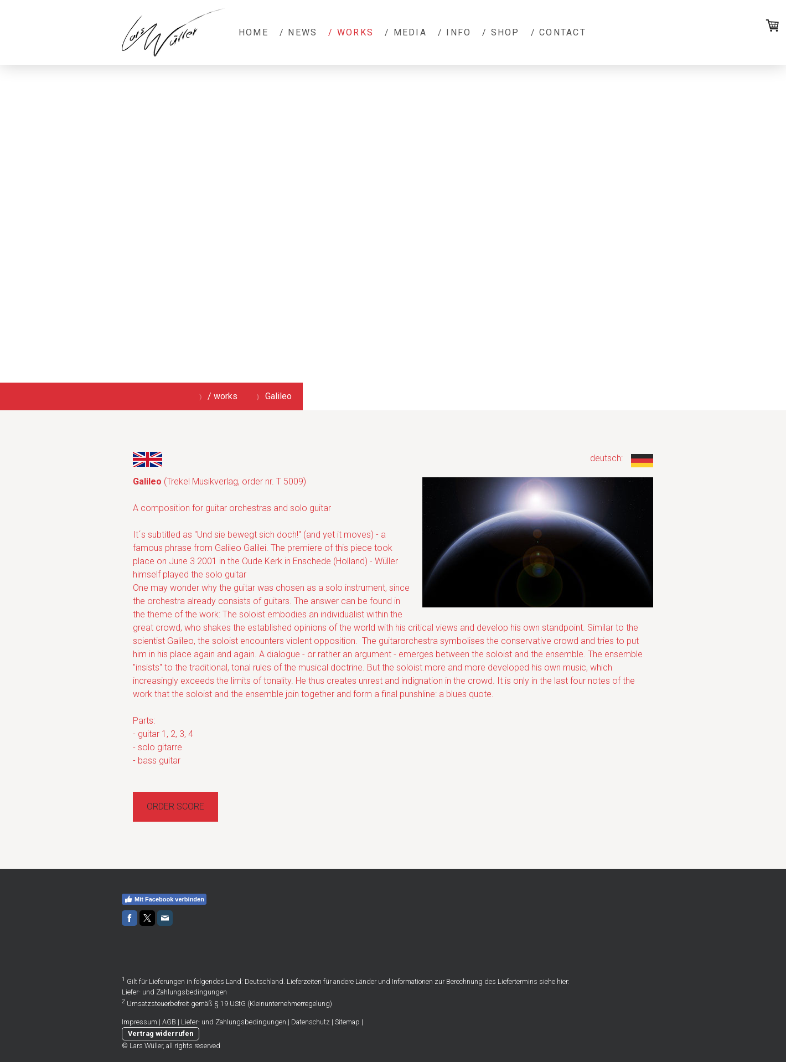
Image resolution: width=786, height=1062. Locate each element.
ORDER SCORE (175, 806)
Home (253, 32)
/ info (454, 32)
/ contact (558, 32)
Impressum (139, 1022)
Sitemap (347, 1022)
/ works (351, 32)
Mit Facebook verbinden (164, 899)
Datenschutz (310, 1022)
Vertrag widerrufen (160, 1033)
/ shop (500, 32)
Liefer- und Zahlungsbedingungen (174, 992)
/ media (406, 32)
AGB (169, 1022)
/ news (298, 32)
